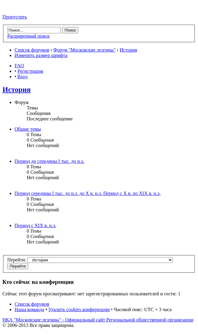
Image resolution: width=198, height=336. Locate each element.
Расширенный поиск (28, 36)
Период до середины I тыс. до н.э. (49, 161)
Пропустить (14, 16)
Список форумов (32, 49)
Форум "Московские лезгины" (84, 49)
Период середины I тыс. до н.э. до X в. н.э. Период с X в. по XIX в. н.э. (88, 193)
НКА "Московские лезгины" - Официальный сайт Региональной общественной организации (97, 319)
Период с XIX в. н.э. (35, 225)
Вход (23, 76)
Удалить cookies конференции (79, 309)
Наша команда (29, 309)
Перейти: (16, 259)
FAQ (19, 65)
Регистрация (30, 71)
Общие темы (28, 129)
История (128, 49)
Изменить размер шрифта (41, 55)
